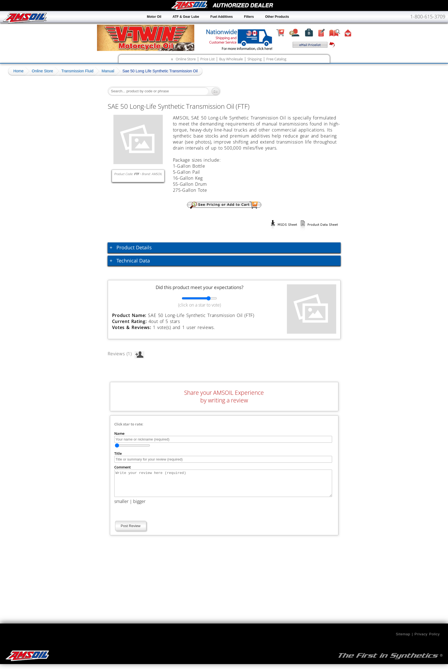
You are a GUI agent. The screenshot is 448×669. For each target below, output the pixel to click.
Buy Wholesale (231, 58)
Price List (207, 58)
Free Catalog (276, 58)
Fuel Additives (221, 17)
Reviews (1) (126, 354)
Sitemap (403, 639)
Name (119, 433)
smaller (121, 506)
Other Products (277, 17)
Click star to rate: (128, 424)
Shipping (254, 58)
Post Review (131, 531)
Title (118, 453)
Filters (249, 17)
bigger (139, 506)
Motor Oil (154, 17)
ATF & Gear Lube (186, 17)
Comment (122, 467)
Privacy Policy (427, 639)
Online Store (186, 58)
